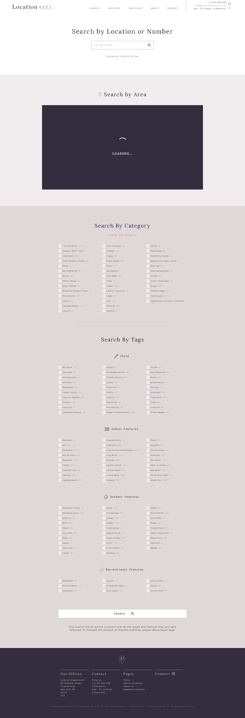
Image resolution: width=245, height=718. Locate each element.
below (122, 56)
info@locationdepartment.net (210, 6)
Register (114, 8)
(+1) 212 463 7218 (217, 2)
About (155, 8)
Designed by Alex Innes (182, 706)
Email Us (97, 680)
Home (126, 680)
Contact (172, 8)
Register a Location (134, 689)
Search (95, 8)
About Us (128, 686)
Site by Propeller (157, 706)
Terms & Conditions (114, 706)
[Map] (122, 147)
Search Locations (132, 683)
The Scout (136, 8)
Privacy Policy (136, 706)
